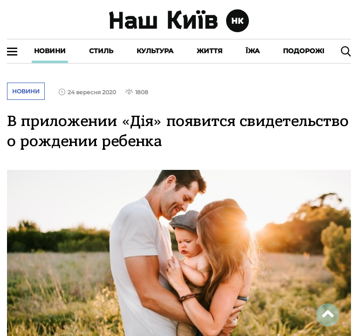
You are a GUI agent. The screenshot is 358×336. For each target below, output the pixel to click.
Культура (155, 51)
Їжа (253, 51)
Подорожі (303, 51)
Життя (209, 51)
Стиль (101, 51)
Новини (50, 51)
